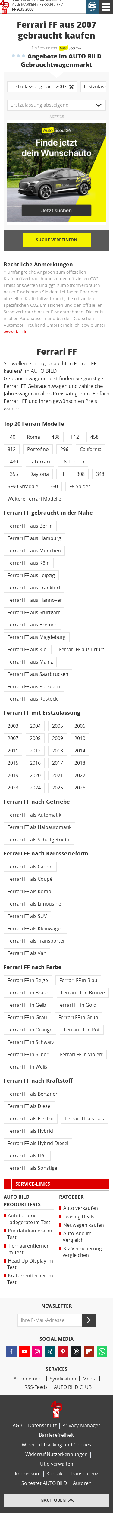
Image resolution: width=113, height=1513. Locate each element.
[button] (56, 105)
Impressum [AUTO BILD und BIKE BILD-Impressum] (28, 1474)
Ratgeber (71, 1197)
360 (54, 486)
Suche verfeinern (56, 240)
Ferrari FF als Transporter (36, 941)
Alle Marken (24, 4)
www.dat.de (15, 331)
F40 (11, 437)
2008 (35, 738)
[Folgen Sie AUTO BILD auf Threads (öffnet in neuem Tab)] (76, 1351)
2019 (13, 775)
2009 (57, 738)
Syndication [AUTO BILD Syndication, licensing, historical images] (63, 1379)
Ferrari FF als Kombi (30, 891)
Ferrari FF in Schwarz (31, 1042)
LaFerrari (40, 462)
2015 (13, 763)
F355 (13, 474)
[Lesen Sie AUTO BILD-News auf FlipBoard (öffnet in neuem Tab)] (89, 1351)
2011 (13, 751)
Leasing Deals (78, 1217)
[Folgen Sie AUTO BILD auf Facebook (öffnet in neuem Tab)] (11, 1351)
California (91, 449)
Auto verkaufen (80, 1208)
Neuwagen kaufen (83, 1225)
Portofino (38, 449)
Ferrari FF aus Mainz (30, 662)
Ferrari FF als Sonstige (32, 1168)
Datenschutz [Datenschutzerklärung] (42, 1425)
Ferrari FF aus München (34, 551)
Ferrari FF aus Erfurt (81, 649)
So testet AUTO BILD (44, 1483)
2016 (35, 763)
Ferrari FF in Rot (82, 1030)
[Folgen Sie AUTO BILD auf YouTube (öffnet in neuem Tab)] (24, 1351)
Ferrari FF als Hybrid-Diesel (38, 1143)
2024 (35, 788)
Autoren (82, 1483)
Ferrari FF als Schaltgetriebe (39, 840)
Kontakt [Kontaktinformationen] (55, 1474)
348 (100, 474)
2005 (57, 726)
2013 (57, 751)
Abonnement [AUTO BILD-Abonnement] (28, 1379)
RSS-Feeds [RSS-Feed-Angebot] (36, 1387)
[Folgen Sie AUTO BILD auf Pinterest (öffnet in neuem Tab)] (63, 1351)
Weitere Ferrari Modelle (34, 499)
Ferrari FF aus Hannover (35, 600)
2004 (35, 726)
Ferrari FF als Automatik (34, 815)
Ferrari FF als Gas (84, 1119)
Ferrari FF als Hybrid (30, 1131)
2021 (57, 775)
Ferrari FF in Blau (78, 980)
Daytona (39, 474)
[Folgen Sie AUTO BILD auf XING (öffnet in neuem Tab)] (50, 1351)
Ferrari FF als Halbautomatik (39, 827)
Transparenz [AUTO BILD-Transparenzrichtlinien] (84, 1474)
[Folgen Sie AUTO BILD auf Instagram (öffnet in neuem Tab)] (37, 1351)
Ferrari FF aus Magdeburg (37, 637)
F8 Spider (79, 486)
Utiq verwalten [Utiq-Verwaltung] (56, 1464)
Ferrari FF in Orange (30, 1030)
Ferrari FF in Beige (28, 980)
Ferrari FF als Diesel (30, 1106)
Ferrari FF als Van (27, 953)
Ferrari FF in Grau (27, 1017)
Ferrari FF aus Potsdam (34, 686)
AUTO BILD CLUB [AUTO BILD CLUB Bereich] (73, 1387)
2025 (57, 788)
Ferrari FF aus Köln (29, 563)
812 (12, 449)
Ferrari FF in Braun (28, 993)
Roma (33, 437)
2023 (13, 788)
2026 (79, 788)
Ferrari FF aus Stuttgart (34, 612)
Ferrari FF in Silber (28, 1054)
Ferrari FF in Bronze (83, 993)
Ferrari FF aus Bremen (33, 625)
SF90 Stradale (23, 486)
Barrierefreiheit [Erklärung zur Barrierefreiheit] (56, 1435)
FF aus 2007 (23, 9)
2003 (13, 726)
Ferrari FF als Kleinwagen (36, 928)
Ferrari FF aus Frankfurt (34, 588)
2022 (79, 775)
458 (94, 437)
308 (81, 474)
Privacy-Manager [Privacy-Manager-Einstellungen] (81, 1425)
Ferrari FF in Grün (78, 1017)
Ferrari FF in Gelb (27, 1005)
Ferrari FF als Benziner (33, 1094)
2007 (13, 738)
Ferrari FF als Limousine (34, 904)
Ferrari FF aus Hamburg (34, 538)
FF (58, 4)
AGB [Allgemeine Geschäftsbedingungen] (17, 1425)
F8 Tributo (72, 462)
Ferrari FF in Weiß (27, 1067)
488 (56, 437)
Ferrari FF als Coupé (30, 879)
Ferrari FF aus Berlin (30, 526)
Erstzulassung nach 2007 (42, 86)
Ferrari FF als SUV (27, 916)
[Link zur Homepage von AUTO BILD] (4, 7)
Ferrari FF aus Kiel (28, 649)
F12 (75, 437)
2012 (35, 751)
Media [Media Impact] (89, 1379)
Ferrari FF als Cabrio (30, 867)
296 (64, 449)
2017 (57, 763)
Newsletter (56, 1306)
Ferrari (46, 4)
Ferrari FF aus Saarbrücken (38, 674)
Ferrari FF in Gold (77, 1005)
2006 (79, 726)
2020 (35, 775)
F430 (13, 462)
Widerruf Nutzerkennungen (56, 1454)
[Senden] (89, 1320)
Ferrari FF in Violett (81, 1054)
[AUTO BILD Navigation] (106, 7)
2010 (79, 738)
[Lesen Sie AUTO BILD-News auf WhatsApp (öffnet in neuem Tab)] (102, 1351)
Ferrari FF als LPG (27, 1156)
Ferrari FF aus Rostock (33, 699)
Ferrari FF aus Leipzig (31, 575)
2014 (79, 751)
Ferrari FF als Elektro (31, 1119)
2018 (79, 763)
